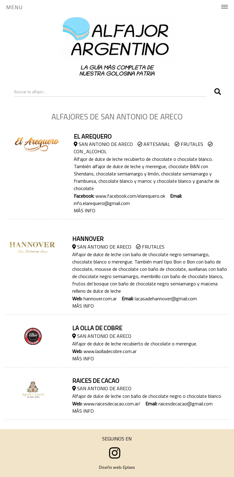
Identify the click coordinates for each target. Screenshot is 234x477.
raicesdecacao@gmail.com (185, 403)
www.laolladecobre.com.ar (109, 351)
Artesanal (153, 144)
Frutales (189, 144)
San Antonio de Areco (103, 144)
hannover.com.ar (100, 298)
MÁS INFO (84, 210)
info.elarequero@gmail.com (102, 203)
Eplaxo (129, 467)
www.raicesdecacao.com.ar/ (111, 403)
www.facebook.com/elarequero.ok (130, 196)
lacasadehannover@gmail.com (166, 298)
